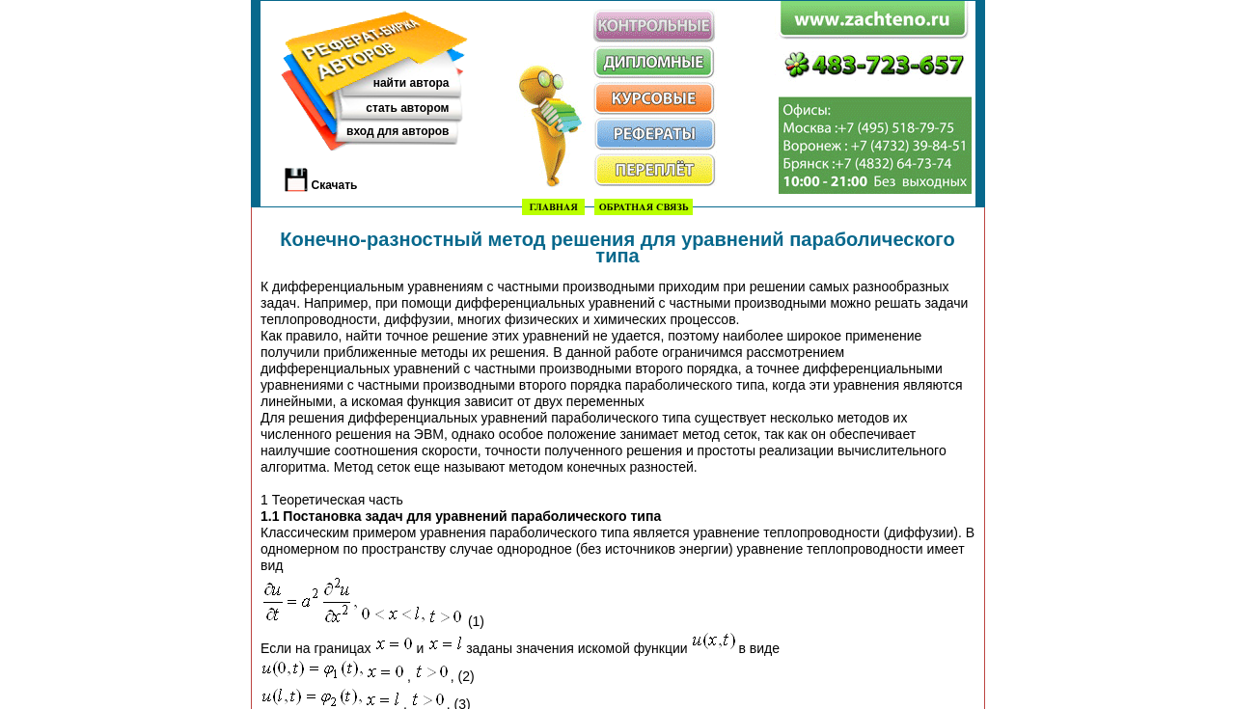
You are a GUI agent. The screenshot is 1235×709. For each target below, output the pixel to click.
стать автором (407, 108)
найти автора (411, 83)
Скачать (335, 185)
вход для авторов (397, 131)
